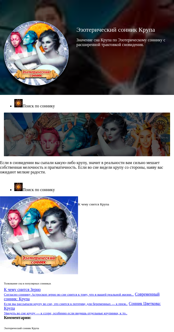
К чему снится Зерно (69, 291)
